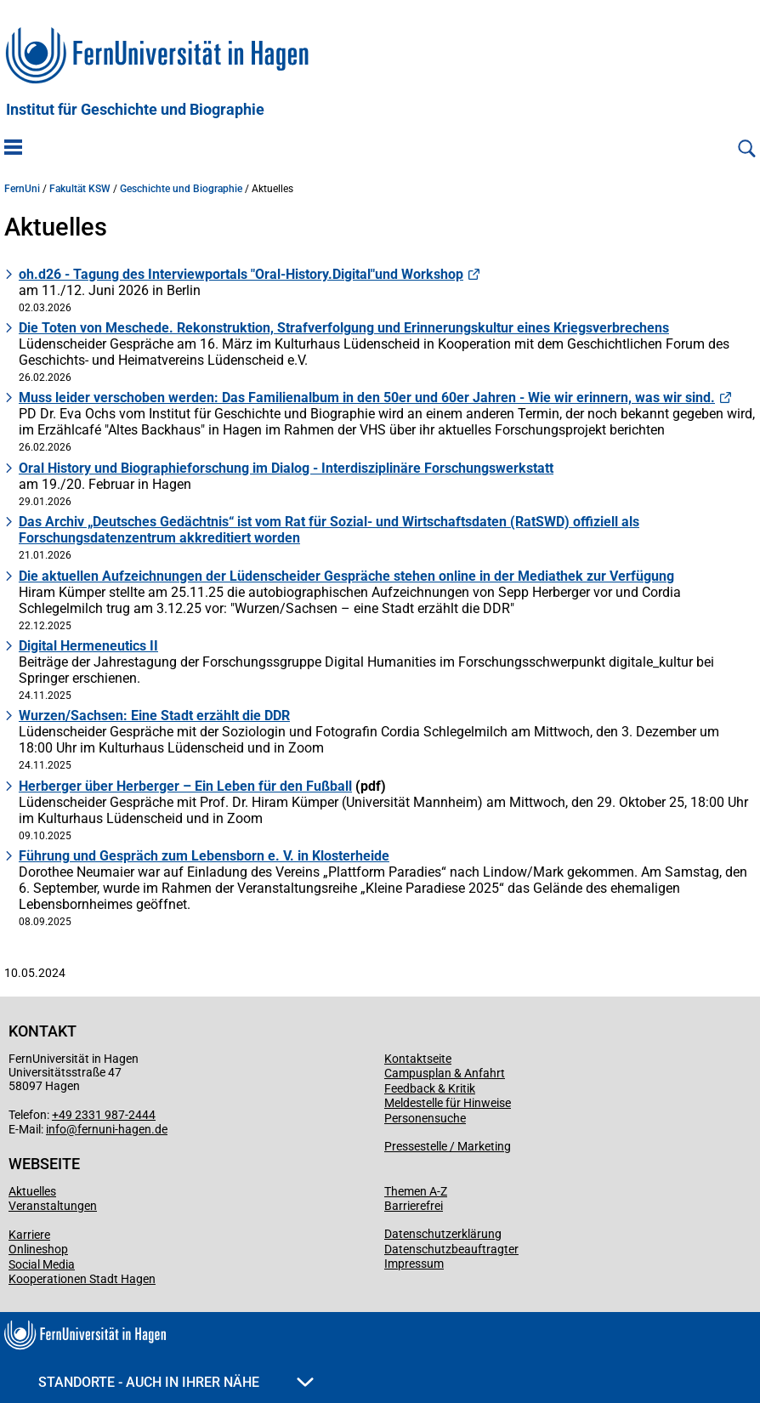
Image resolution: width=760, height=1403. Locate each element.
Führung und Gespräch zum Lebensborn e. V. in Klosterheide (204, 856)
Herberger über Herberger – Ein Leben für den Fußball (185, 786)
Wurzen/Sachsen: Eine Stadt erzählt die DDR (154, 715)
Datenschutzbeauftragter (451, 1249)
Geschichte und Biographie (181, 189)
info (56, 1129)
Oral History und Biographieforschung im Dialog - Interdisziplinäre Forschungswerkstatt (286, 468)
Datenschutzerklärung (443, 1234)
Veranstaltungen (53, 1206)
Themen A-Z (415, 1191)
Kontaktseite (417, 1058)
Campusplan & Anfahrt (444, 1073)
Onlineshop (38, 1249)
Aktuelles (32, 1191)
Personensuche (425, 1118)
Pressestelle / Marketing (447, 1146)
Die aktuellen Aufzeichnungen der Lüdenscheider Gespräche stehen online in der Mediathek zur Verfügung (346, 576)
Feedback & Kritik (429, 1088)
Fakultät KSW (80, 189)
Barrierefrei (413, 1206)
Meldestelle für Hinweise (447, 1103)
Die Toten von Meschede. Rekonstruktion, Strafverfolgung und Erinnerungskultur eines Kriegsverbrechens (344, 328)
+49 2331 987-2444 (104, 1115)
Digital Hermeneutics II (88, 646)
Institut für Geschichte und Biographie (135, 109)
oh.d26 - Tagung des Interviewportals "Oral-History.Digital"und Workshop (241, 274)
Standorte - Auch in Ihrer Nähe (176, 1382)
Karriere (29, 1234)
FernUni (22, 189)
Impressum (414, 1263)
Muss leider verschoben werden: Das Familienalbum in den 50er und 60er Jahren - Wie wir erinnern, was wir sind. (367, 397)
